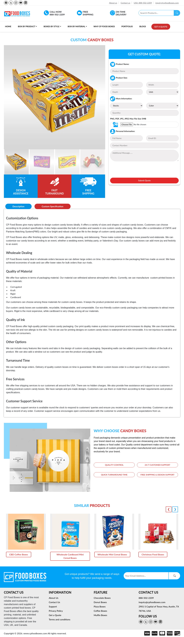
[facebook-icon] (6, 3)
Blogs (142, 26)
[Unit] (162, 92)
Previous (168, 509)
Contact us (125, 3)
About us (113, 3)
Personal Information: (122, 131)
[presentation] (132, 169)
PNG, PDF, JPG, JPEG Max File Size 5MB (128, 118)
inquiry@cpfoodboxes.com (167, 3)
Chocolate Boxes (102, 597)
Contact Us (54, 602)
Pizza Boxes (100, 606)
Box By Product (26, 26)
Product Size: (119, 77)
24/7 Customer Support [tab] (157, 465)
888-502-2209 (146, 597)
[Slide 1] (16, 161)
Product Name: (119, 64)
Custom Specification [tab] (52, 206)
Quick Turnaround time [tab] (114, 475)
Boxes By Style (51, 26)
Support (53, 606)
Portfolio (127, 26)
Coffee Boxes (100, 610)
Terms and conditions (59, 619)
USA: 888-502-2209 (143, 3)
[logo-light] (25, 576)
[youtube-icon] (21, 3)
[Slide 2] (42, 161)
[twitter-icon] (11, 3)
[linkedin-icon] (25, 3)
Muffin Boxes (100, 615)
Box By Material (76, 26)
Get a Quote (160, 26)
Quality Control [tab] (114, 465)
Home (8, 26)
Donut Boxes (100, 602)
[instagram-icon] (16, 3)
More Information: (121, 98)
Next (175, 509)
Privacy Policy (56, 610)
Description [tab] (18, 206)
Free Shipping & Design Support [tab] (157, 475)
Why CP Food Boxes (104, 26)
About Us (53, 597)
